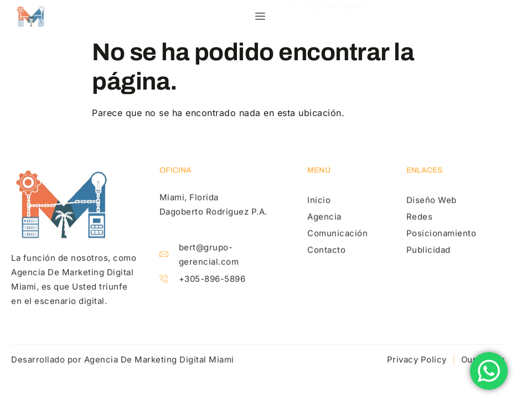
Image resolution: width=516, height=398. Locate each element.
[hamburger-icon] (260, 17)
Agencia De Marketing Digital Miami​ (159, 360)
